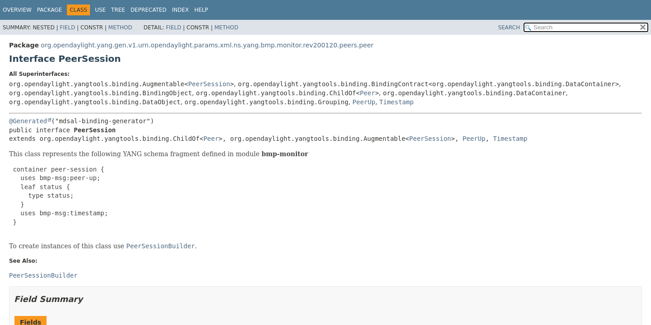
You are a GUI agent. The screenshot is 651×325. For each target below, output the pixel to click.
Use (100, 10)
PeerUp (364, 102)
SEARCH (509, 27)
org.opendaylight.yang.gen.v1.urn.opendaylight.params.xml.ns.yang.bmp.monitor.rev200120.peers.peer (207, 45)
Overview (17, 10)
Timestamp (396, 102)
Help (201, 10)
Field (67, 27)
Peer (367, 93)
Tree (118, 10)
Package (49, 10)
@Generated (28, 121)
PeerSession (209, 84)
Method (120, 27)
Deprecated (149, 10)
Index (180, 10)
